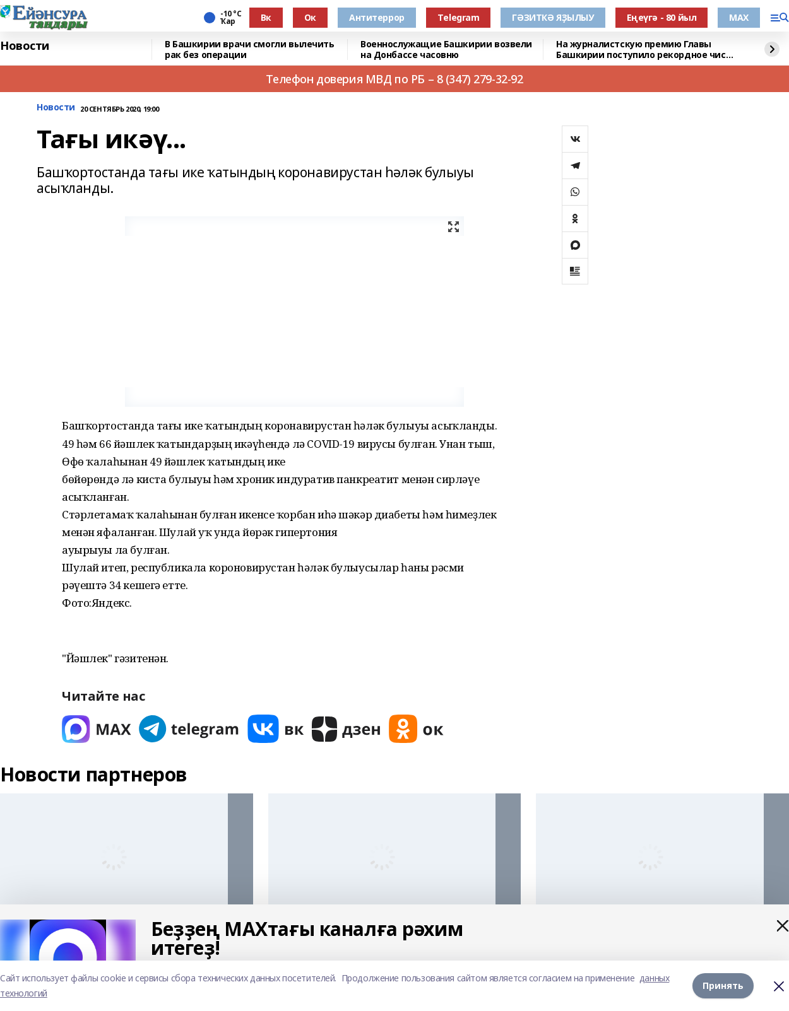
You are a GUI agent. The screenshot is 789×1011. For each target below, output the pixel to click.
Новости (24, 46)
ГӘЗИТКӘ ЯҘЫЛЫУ (552, 17)
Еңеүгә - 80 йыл (662, 17)
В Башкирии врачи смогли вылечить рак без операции (250, 49)
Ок (310, 17)
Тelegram (458, 17)
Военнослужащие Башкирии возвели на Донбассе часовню (446, 49)
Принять (723, 985)
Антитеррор (377, 17)
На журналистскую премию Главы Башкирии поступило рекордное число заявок (646, 49)
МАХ (739, 17)
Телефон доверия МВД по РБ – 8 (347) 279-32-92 (394, 78)
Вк (266, 17)
